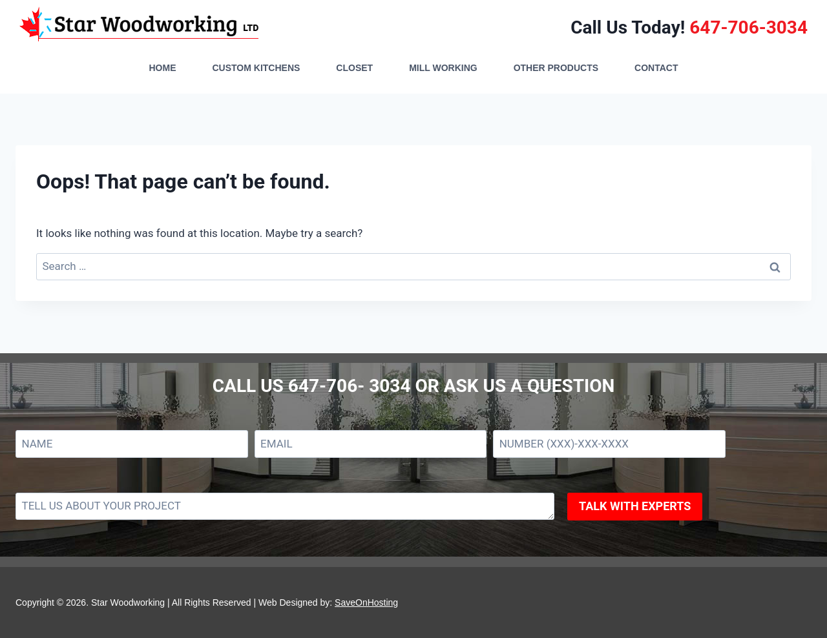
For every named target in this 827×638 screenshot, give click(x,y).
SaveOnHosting (366, 602)
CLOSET (354, 68)
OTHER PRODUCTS (556, 68)
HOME (162, 68)
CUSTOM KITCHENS (256, 68)
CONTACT (656, 68)
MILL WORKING (443, 68)
